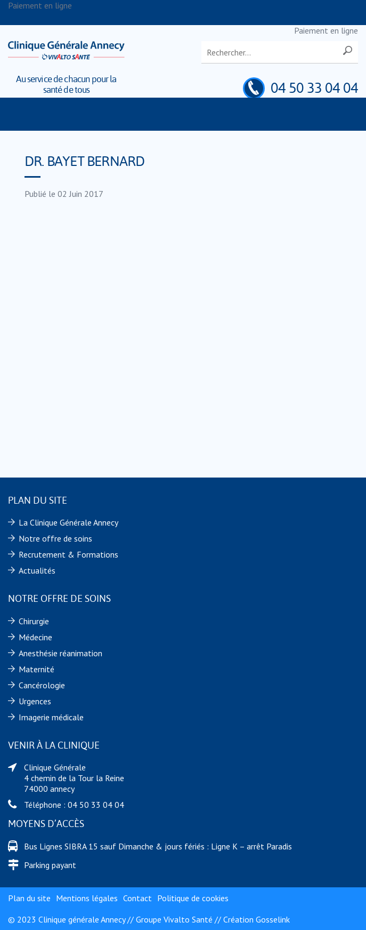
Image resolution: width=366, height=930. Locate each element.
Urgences (35, 701)
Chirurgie (34, 621)
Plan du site (29, 898)
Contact (137, 898)
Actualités (37, 570)
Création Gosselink (256, 919)
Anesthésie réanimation (60, 653)
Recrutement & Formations (68, 554)
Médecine (35, 637)
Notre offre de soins (55, 538)
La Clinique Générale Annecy (68, 522)
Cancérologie (42, 685)
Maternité (36, 669)
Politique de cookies (193, 898)
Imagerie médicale (51, 717)
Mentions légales (87, 898)
